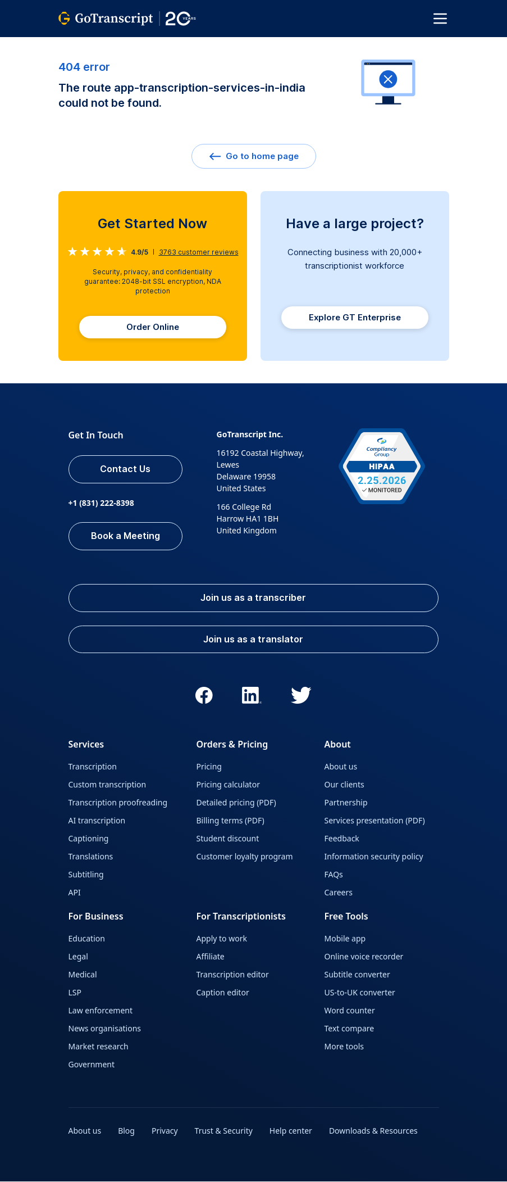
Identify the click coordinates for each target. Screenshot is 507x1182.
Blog (126, 1131)
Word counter (350, 1011)
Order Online (152, 326)
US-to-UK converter (360, 993)
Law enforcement (100, 1011)
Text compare (349, 1029)
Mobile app (345, 939)
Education (86, 939)
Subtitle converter (357, 975)
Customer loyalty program (245, 857)
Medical (82, 975)
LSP (75, 993)
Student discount (228, 839)
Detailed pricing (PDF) (236, 803)
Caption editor (223, 993)
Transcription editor (233, 975)
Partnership (346, 803)
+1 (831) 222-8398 (101, 502)
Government (91, 1064)
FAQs (334, 874)
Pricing (209, 767)
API (74, 892)
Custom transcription (107, 785)
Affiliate (211, 957)
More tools (344, 1046)
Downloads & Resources (373, 1131)
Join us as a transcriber (254, 598)
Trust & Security (224, 1131)
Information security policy (374, 857)
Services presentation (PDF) (375, 821)
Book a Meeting (125, 536)
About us (341, 767)
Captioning (88, 839)
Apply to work (222, 939)
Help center (291, 1131)
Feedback (342, 839)
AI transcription (97, 821)
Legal (78, 957)
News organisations (104, 1029)
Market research (98, 1046)
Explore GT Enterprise (355, 317)
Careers (339, 892)
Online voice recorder (364, 957)
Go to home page (254, 156)
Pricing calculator (228, 785)
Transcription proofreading (118, 803)
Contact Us (126, 469)
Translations (90, 857)
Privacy (165, 1131)
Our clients (344, 785)
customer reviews (199, 252)
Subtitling (86, 874)
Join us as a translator (254, 639)
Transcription (92, 767)
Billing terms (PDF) (230, 821)
